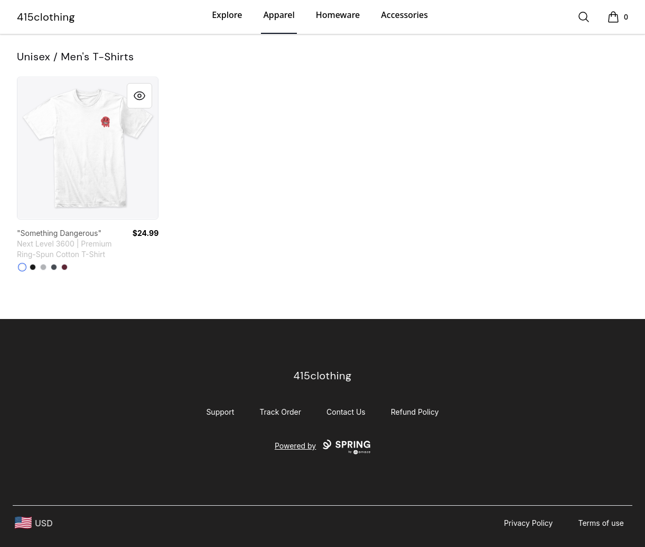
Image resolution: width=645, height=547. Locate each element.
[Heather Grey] (43, 267)
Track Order (280, 411)
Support (220, 411)
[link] (87, 148)
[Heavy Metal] (54, 267)
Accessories (404, 15)
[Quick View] (139, 95)
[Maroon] (64, 267)
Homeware (338, 15)
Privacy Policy (528, 522)
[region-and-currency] (34, 523)
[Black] (33, 267)
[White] (22, 267)
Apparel (278, 15)
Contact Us (346, 411)
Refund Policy (415, 411)
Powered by (322, 447)
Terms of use (601, 522)
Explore (227, 15)
